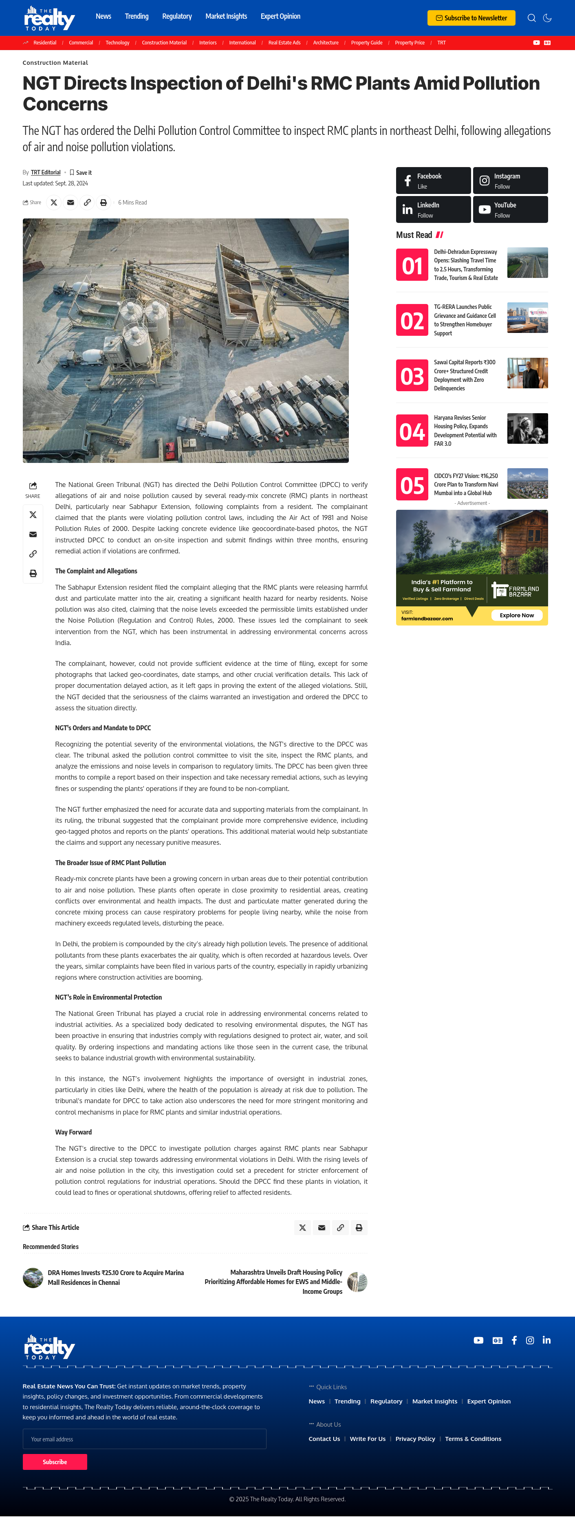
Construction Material (164, 42)
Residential (45, 42)
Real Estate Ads (285, 42)
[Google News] (547, 43)
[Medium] (510, 211)
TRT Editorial (47, 173)
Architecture (326, 42)
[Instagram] (510, 182)
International (242, 42)
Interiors (207, 42)
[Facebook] (433, 182)
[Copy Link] (89, 204)
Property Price (410, 42)
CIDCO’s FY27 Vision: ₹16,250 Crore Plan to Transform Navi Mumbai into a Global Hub (465, 479)
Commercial (81, 42)
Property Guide (367, 42)
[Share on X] (54, 204)
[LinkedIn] (433, 211)
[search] (532, 18)
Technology (118, 42)
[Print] (107, 204)
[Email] (72, 204)
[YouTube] (536, 43)
